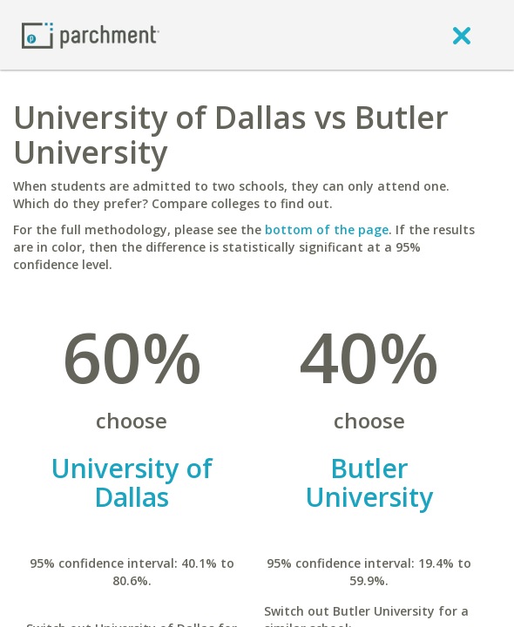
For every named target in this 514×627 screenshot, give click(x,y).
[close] (461, 34)
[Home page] (90, 34)
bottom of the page (327, 229)
